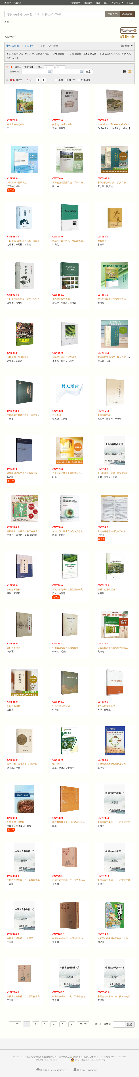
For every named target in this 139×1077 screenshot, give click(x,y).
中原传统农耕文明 (61, 705)
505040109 (92, 1070)
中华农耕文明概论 (106, 705)
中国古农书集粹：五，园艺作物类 (23, 996)
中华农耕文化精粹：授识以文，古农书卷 (117, 356)
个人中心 (116, 2)
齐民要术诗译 (13, 647)
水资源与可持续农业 (17, 182)
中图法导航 (12, 45)
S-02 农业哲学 (59, 53)
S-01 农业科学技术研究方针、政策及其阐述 (28, 53)
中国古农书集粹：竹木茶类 (20, 938)
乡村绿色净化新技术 (107, 589)
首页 (106, 2)
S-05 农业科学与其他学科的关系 (115, 53)
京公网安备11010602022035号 (90, 1059)
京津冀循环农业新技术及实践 (112, 763)
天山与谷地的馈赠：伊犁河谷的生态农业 (117, 473)
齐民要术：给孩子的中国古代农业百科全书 (27, 531)
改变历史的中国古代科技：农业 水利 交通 (118, 938)
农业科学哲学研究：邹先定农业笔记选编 (71, 240)
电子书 (70, 80)
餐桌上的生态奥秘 (15, 124)
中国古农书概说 (105, 415)
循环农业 (56, 763)
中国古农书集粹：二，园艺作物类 (68, 880)
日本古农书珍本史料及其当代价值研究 (70, 473)
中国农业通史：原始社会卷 (65, 647)
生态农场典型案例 (61, 298)
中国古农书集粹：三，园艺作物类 (114, 996)
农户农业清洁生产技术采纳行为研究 (69, 182)
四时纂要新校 (13, 589)
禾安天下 (102, 240)
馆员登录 (88, 2)
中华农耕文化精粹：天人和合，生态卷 (116, 182)
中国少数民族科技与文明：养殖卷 (23, 240)
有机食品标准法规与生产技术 (112, 531)
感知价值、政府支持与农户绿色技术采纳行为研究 (76, 531)
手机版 (129, 2)
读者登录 (75, 2)
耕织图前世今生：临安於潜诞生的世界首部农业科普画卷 (79, 822)
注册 (98, 2)
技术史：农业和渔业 (62, 124)
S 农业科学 (31, 45)
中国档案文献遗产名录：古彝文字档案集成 (27, 415)
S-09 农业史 (13, 58)
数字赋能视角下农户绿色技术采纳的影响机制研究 (31, 473)
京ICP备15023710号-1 (46, 1059)
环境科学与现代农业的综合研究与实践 (70, 589)
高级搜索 (127, 14)
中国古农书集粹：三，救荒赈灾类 (114, 822)
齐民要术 (56, 415)
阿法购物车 (128, 30)
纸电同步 (84, 80)
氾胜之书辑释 (13, 705)
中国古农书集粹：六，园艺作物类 (68, 996)
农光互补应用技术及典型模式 (112, 298)
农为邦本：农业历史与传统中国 (22, 763)
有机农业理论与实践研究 (64, 356)
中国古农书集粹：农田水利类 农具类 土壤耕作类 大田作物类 (81, 938)
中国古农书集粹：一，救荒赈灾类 (114, 880)
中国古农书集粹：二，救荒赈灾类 (23, 880)
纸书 (59, 80)
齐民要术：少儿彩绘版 (18, 356)
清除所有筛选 (127, 36)
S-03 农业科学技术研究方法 (83, 53)
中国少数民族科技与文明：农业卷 (23, 298)
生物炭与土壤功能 (15, 822)
